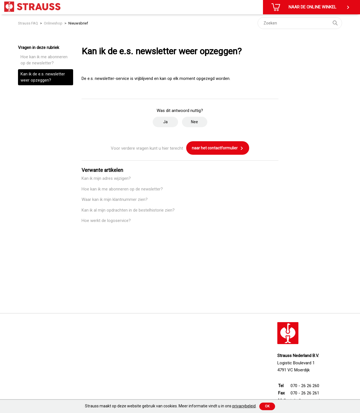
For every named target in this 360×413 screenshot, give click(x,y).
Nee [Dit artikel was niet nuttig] (194, 122)
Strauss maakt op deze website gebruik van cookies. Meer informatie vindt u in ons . (170, 406)
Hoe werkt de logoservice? (106, 220)
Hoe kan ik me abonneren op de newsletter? (44, 60)
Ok (267, 406)
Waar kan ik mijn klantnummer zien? (115, 199)
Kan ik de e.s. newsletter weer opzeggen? (43, 77)
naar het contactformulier (218, 148)
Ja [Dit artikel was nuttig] (165, 122)
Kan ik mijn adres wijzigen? (106, 178)
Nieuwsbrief (78, 23)
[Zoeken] (300, 23)
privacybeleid (244, 406)
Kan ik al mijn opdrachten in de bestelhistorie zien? (128, 210)
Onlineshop (53, 23)
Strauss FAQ (28, 23)
